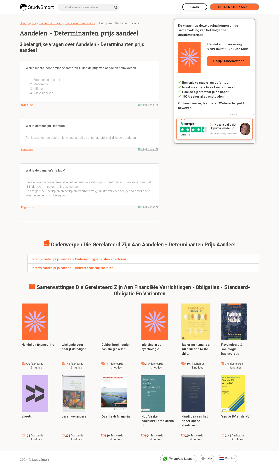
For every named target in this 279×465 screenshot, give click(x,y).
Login (194, 7)
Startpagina (28, 23)
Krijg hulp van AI (149, 104)
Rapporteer (27, 104)
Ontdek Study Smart (234, 7)
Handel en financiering (80, 23)
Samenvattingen (50, 23)
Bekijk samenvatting (228, 61)
